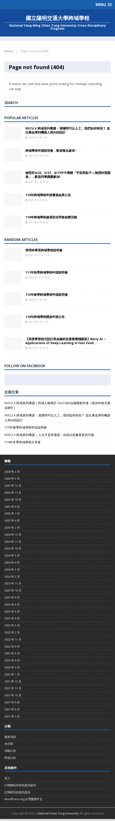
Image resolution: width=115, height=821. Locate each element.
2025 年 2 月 (12, 527)
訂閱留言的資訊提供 (17, 792)
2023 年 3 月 (12, 625)
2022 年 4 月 (12, 660)
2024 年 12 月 (12, 534)
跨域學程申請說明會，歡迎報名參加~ (51, 150)
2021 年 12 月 (12, 681)
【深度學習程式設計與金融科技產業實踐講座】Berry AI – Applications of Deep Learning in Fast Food (65, 341)
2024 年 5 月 (12, 555)
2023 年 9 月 (12, 597)
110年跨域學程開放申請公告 (45, 317)
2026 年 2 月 (12, 478)
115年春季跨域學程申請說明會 (25, 427)
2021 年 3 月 (12, 716)
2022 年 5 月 (12, 653)
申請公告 (10, 758)
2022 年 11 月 (12, 639)
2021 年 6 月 (12, 709)
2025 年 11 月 (12, 492)
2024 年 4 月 (12, 562)
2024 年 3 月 (12, 569)
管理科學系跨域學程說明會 (43, 250)
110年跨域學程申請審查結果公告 (48, 195)
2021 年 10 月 (12, 695)
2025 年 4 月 (12, 520)
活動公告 (10, 751)
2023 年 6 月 (12, 604)
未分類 (8, 744)
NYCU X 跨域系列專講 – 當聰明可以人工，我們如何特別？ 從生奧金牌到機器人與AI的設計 (67, 130)
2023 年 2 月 (12, 632)
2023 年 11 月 (12, 583)
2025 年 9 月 (12, 507)
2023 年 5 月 (12, 611)
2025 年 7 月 (12, 513)
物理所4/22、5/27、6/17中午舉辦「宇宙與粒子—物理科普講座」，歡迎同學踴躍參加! (67, 175)
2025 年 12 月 (12, 485)
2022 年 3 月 (12, 667)
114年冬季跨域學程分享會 (22, 442)
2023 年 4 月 (12, 618)
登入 (7, 778)
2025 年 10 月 (12, 500)
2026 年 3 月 (12, 472)
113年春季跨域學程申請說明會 (46, 294)
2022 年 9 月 (12, 646)
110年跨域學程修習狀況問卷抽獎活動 (51, 217)
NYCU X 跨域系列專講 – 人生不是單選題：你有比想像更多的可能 (49, 435)
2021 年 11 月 (12, 688)
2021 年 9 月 (12, 702)
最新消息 (10, 737)
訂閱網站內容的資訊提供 (20, 785)
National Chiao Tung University (58, 813)
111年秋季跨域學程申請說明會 (46, 272)
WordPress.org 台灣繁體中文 (23, 799)
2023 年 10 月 (12, 590)
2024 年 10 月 (12, 548)
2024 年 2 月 (12, 576)
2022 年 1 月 (12, 674)
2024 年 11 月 (12, 542)
